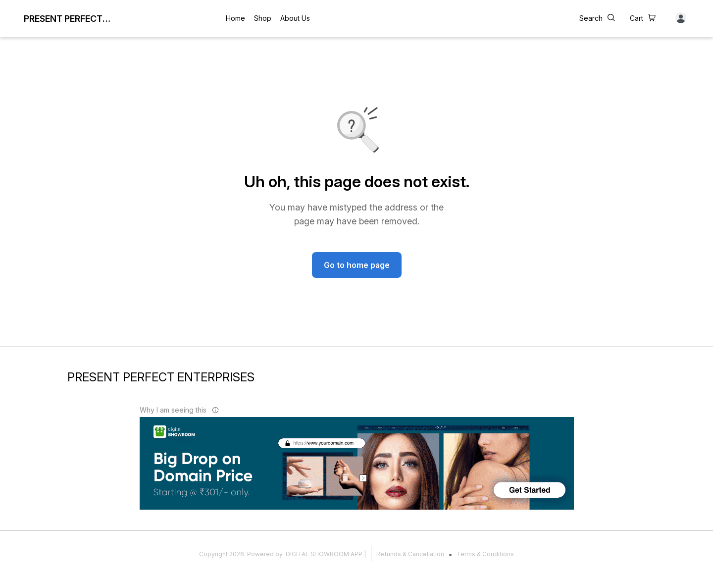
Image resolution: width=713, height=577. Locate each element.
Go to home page (357, 265)
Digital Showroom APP (324, 554)
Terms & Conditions (485, 554)
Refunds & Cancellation (410, 554)
